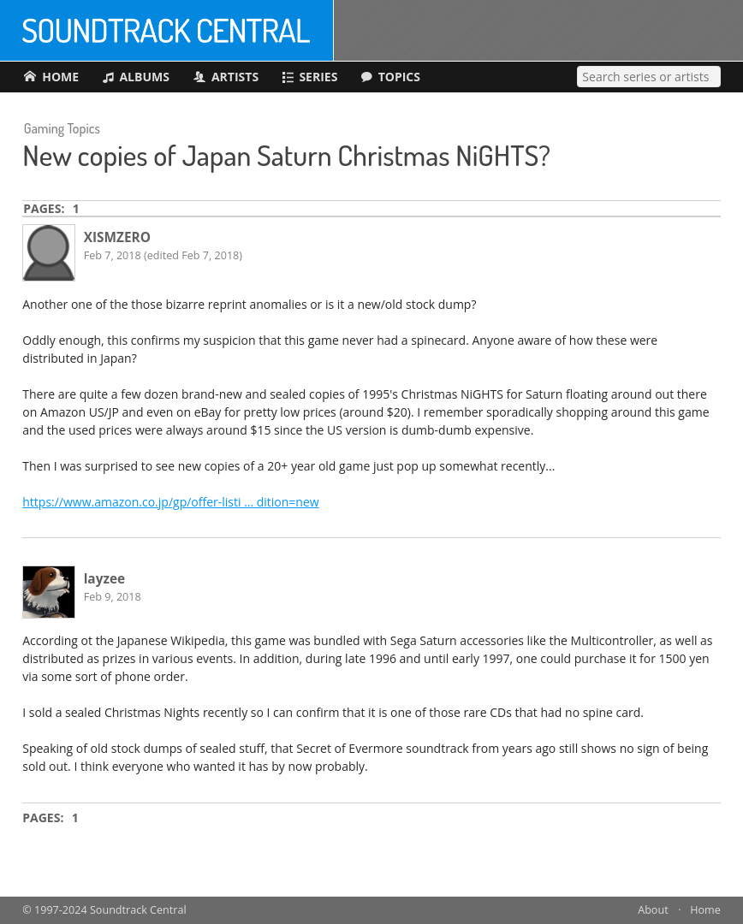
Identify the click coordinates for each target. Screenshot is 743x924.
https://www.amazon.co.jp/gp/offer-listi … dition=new (170, 502)
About (653, 910)
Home (705, 910)
